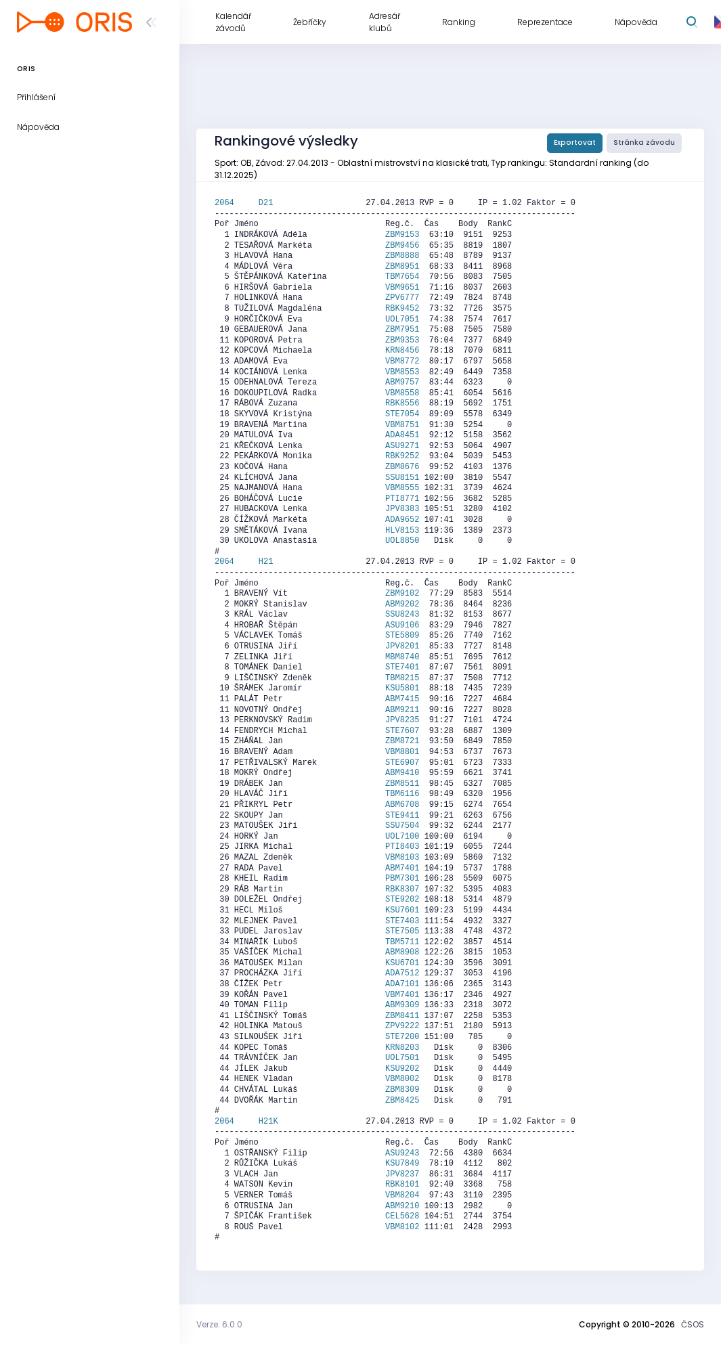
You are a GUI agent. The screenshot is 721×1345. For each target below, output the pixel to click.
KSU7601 (402, 910)
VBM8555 (402, 488)
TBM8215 (402, 678)
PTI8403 (402, 847)
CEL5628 (402, 1216)
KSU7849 (402, 1163)
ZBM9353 (402, 340)
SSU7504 (402, 826)
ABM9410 (402, 773)
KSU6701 (402, 963)
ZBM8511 (402, 784)
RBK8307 (402, 889)
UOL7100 (402, 836)
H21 (266, 562)
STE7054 (402, 414)
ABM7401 (402, 868)
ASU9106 (402, 625)
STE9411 (402, 815)
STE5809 (402, 635)
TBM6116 (402, 794)
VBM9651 (402, 287)
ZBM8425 (402, 1100)
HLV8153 (402, 530)
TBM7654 (402, 277)
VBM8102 (402, 1227)
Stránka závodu (644, 142)
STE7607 (402, 731)
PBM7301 (402, 878)
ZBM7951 (402, 329)
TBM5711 (402, 942)
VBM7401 (402, 995)
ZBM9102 (402, 593)
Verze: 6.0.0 (219, 1324)
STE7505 (402, 931)
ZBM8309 (402, 1090)
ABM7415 (402, 699)
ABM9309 (402, 1005)
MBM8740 (402, 657)
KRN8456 (402, 350)
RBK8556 (402, 403)
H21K (268, 1121)
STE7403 (402, 921)
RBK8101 (402, 1184)
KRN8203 (402, 1048)
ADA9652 (402, 520)
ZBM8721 (402, 741)
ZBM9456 (402, 245)
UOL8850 (402, 541)
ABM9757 (402, 382)
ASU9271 (402, 446)
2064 (237, 203)
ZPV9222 (402, 1026)
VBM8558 (402, 393)
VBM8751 (402, 425)
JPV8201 (402, 646)
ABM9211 (402, 710)
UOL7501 (402, 1058)
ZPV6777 (402, 298)
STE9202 (402, 899)
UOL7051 (402, 319)
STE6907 (402, 763)
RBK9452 (402, 308)
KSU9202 (402, 1069)
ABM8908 (402, 952)
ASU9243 (402, 1153)
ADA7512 (402, 973)
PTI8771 (402, 499)
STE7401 (402, 667)
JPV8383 (402, 509)
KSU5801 (402, 688)
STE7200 (402, 1037)
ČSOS (692, 1324)
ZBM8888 (402, 256)
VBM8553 (402, 372)
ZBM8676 (402, 467)
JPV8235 (402, 720)
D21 (266, 203)
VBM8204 (402, 1195)
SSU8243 (402, 614)
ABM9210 (402, 1206)
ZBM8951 (402, 266)
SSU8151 (402, 478)
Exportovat (575, 142)
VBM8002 (402, 1079)
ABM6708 (402, 805)
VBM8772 (402, 361)
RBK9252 (402, 456)
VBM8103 (402, 857)
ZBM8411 (402, 1016)
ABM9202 (402, 604)
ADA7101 (402, 984)
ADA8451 (402, 435)
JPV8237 (402, 1174)
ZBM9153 (402, 235)
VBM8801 (402, 752)
